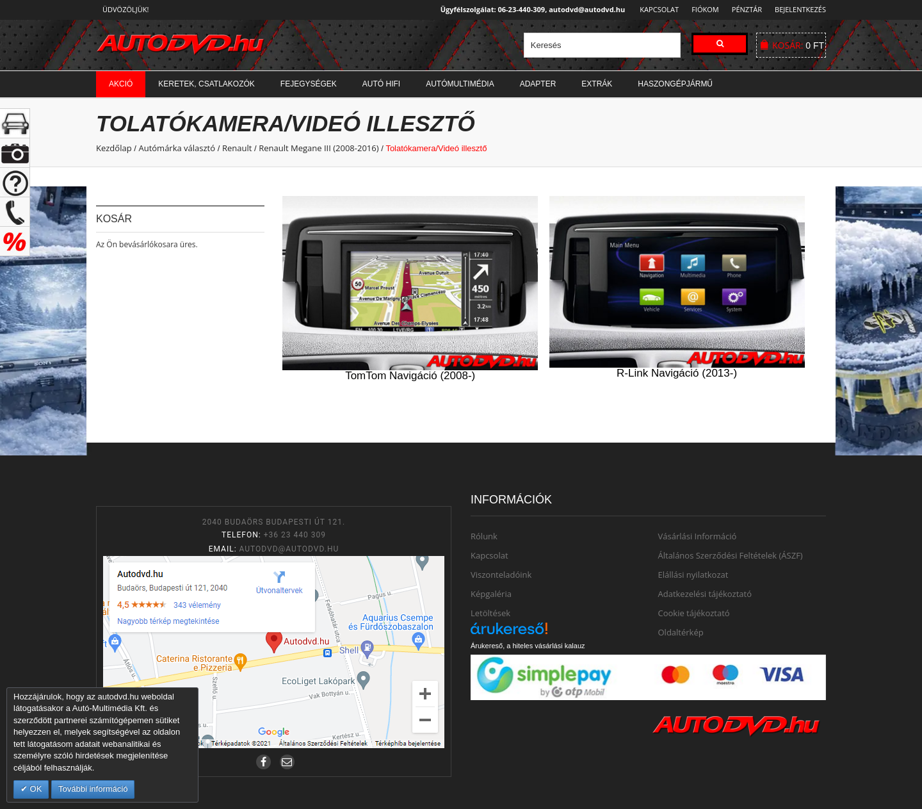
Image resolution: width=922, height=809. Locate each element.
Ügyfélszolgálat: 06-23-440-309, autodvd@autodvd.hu (529, 9)
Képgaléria (491, 594)
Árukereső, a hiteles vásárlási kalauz (528, 646)
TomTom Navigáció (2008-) (410, 376)
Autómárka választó (176, 148)
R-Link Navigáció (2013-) (677, 373)
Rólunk (484, 536)
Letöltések (490, 613)
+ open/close (15, 123)
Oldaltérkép (681, 632)
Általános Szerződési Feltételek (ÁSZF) (730, 555)
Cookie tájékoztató (694, 613)
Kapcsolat (655, 9)
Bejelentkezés (800, 9)
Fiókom (701, 9)
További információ (92, 789)
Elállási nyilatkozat (693, 574)
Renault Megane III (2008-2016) (318, 148)
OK (35, 789)
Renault (237, 148)
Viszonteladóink (501, 574)
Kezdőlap (114, 148)
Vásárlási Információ (697, 536)
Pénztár (745, 9)
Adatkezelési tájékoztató (705, 594)
